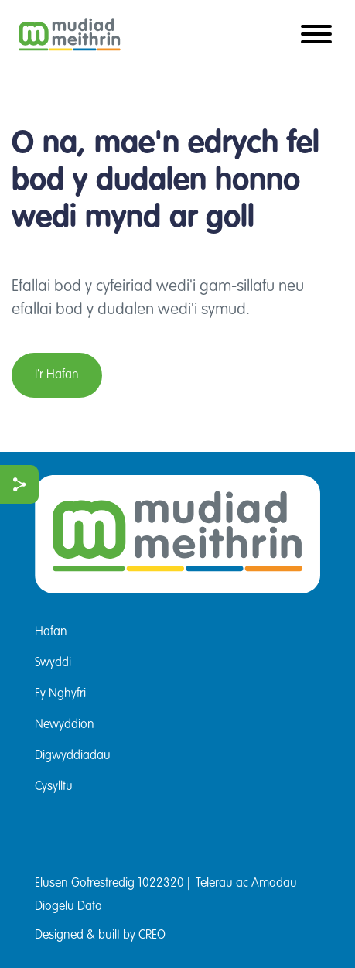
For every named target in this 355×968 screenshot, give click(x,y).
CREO (152, 935)
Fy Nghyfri (60, 694)
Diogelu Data (68, 907)
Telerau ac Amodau (246, 883)
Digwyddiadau (73, 756)
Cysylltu (54, 787)
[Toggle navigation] (316, 36)
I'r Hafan (57, 375)
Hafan (51, 632)
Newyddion (64, 725)
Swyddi (53, 663)
